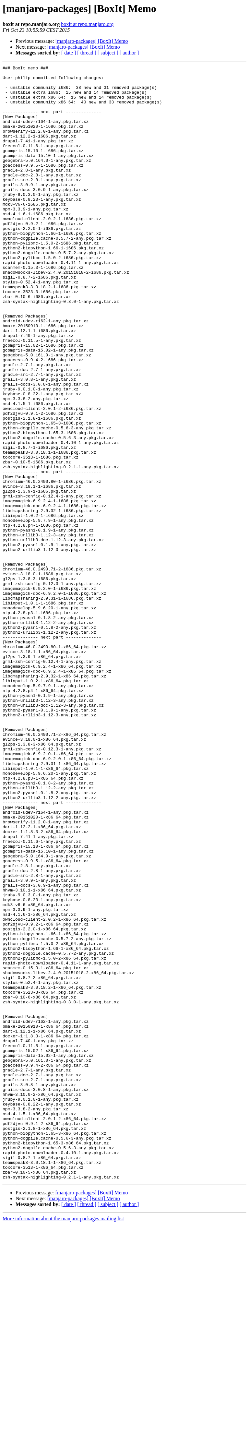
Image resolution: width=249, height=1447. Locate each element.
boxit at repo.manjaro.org (87, 24)
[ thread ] (86, 52)
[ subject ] (108, 52)
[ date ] (68, 52)
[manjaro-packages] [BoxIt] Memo (91, 41)
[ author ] (129, 52)
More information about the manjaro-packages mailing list (63, 1441)
